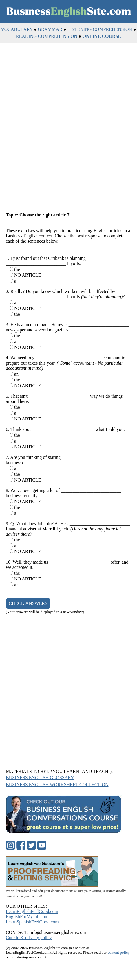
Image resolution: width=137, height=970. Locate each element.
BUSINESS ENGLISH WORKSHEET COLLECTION (57, 784)
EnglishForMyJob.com (27, 916)
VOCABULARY (17, 29)
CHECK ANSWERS (28, 603)
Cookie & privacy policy (29, 937)
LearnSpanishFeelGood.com (32, 921)
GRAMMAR (50, 29)
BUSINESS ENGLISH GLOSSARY (40, 777)
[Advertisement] (68, 128)
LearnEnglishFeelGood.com (32, 911)
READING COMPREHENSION (46, 36)
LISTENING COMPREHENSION (99, 29)
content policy (119, 952)
